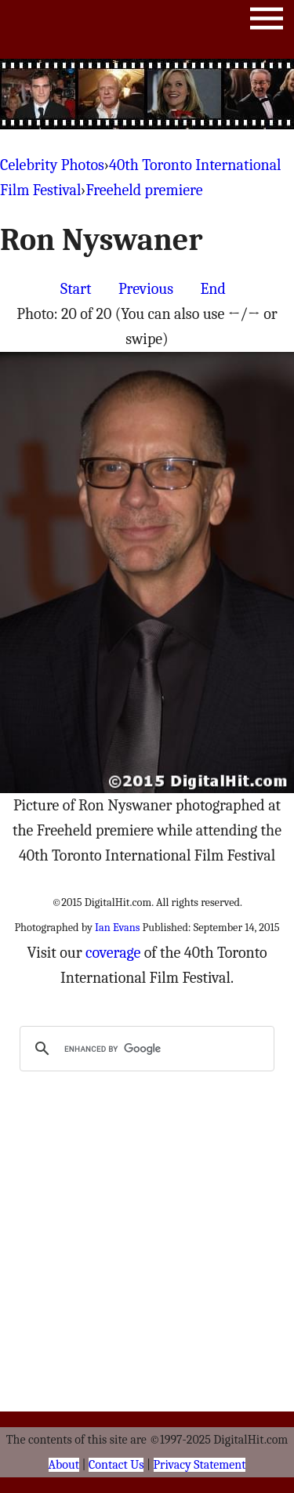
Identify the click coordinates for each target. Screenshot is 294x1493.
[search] (144, 1048)
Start (75, 289)
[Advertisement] (147, 94)
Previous (145, 289)
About (64, 1465)
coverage (112, 953)
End (213, 289)
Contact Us (116, 1465)
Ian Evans (117, 927)
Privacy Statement (200, 1465)
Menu (266, 21)
